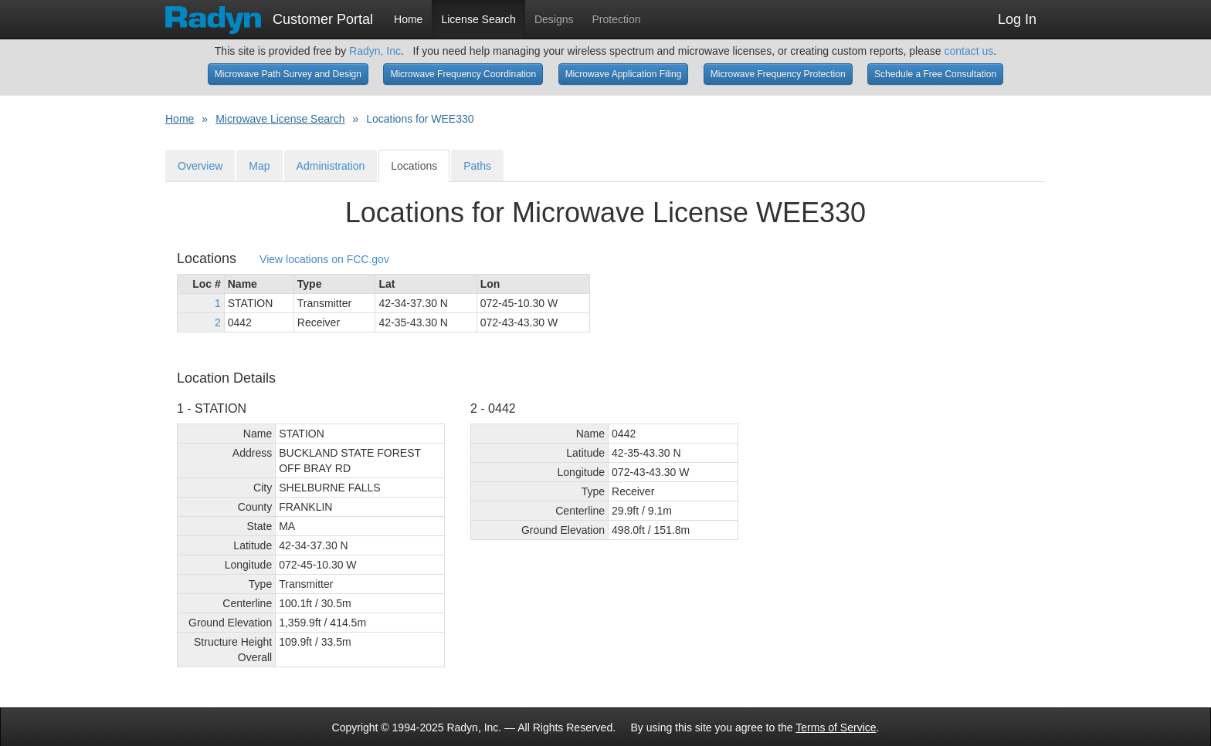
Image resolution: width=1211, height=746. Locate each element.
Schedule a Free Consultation (935, 74)
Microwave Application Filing (623, 74)
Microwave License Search (279, 119)
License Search (478, 19)
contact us (968, 51)
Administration (331, 166)
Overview (200, 166)
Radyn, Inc (375, 51)
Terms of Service (835, 727)
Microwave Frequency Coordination (463, 74)
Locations (414, 166)
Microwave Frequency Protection (778, 74)
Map (259, 166)
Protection (616, 19)
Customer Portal (269, 14)
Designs (554, 19)
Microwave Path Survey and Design (288, 74)
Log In (1017, 19)
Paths (477, 166)
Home (408, 19)
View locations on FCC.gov (324, 259)
